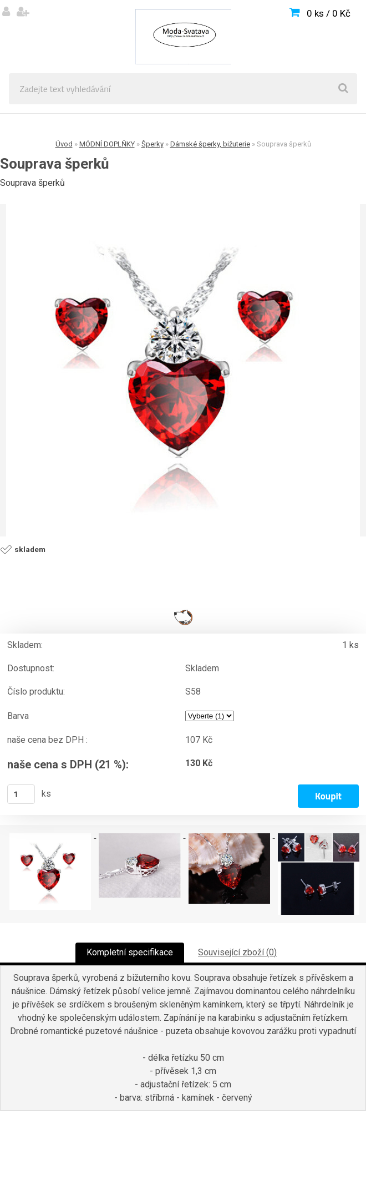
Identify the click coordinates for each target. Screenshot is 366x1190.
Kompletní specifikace (130, 952)
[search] (343, 88)
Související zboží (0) (237, 952)
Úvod (64, 144)
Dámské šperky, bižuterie (210, 144)
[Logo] (183, 36)
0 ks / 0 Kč (328, 13)
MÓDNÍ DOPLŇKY (107, 144)
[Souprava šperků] (183, 370)
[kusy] (21, 794)
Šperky (152, 144)
